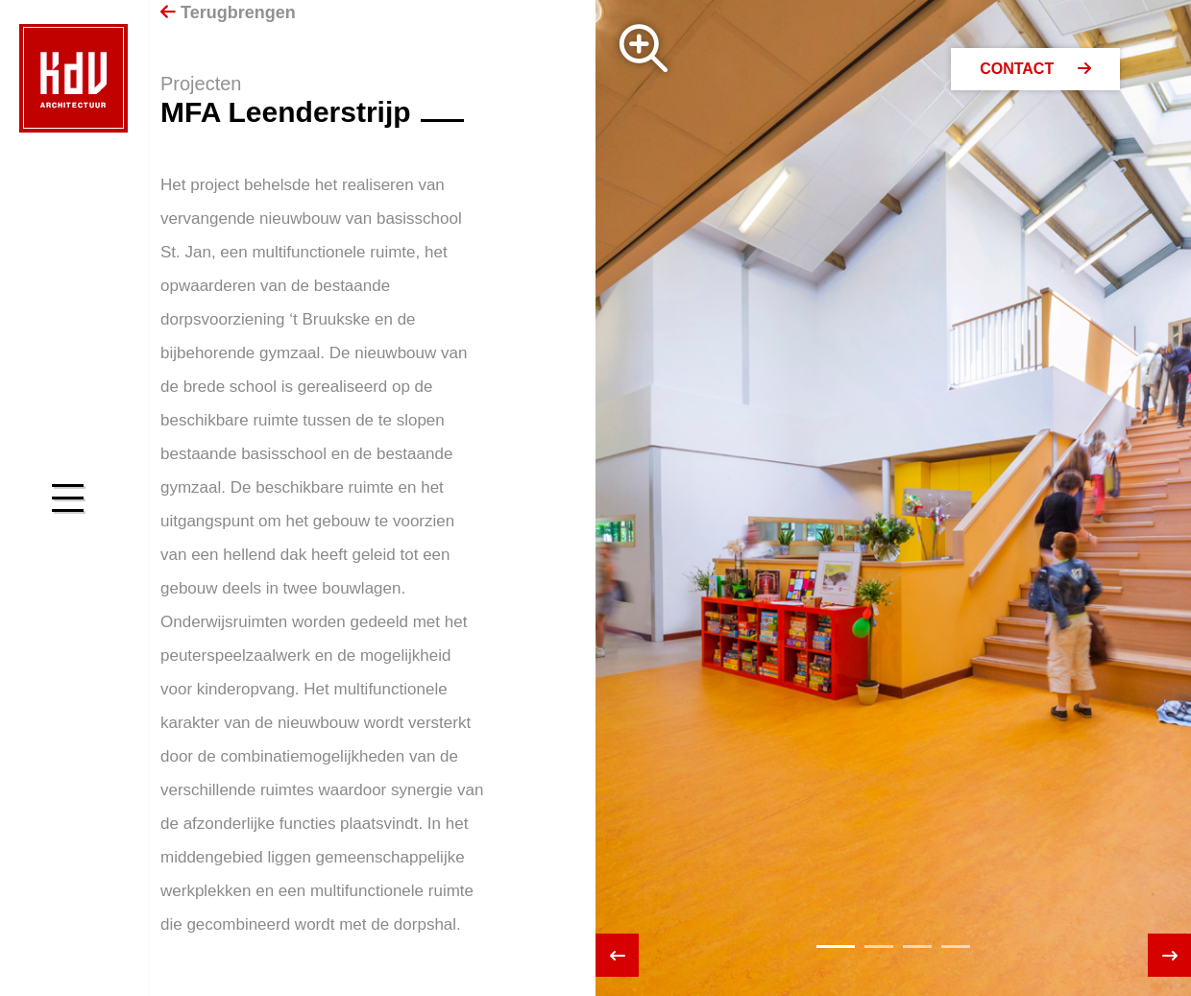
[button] (835, 946)
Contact (1035, 69)
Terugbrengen (228, 12)
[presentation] (617, 955)
